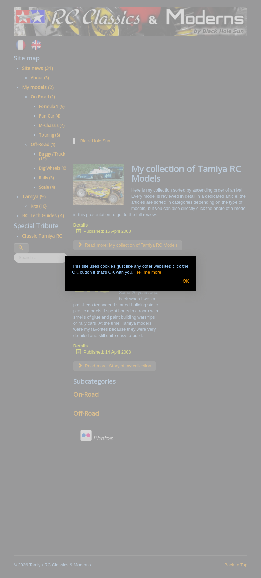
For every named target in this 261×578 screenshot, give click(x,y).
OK (185, 281)
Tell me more (148, 272)
